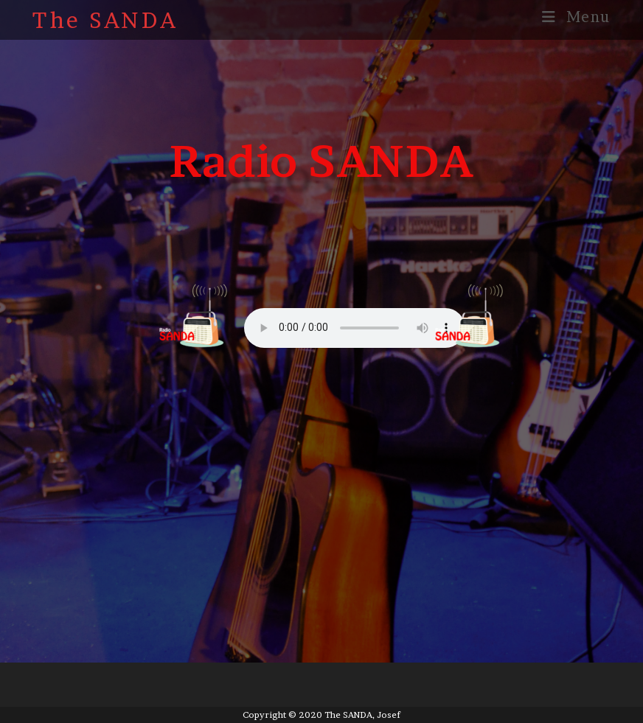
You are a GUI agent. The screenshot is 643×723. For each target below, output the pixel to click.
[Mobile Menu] (576, 17)
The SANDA (105, 20)
